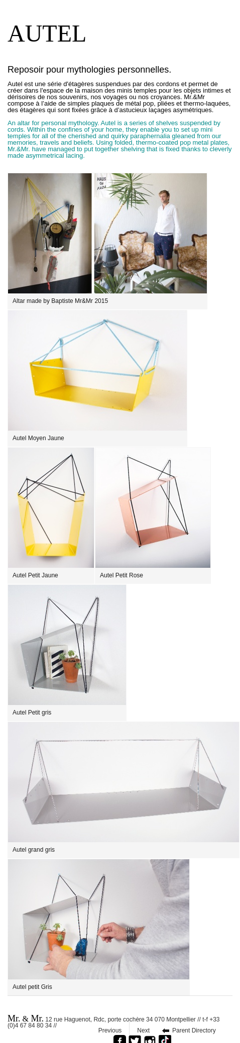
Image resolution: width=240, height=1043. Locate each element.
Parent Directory (194, 1030)
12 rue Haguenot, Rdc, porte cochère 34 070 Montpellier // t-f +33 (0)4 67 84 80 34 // (114, 1020)
